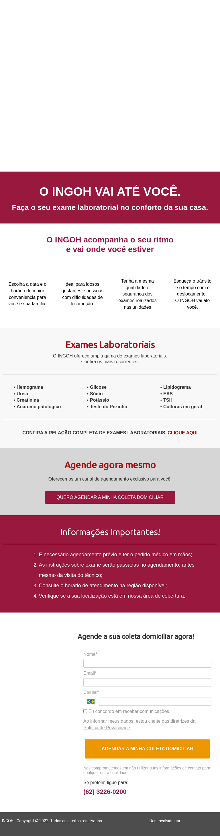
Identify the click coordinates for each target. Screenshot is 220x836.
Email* (90, 673)
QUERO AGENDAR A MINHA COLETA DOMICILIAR (110, 497)
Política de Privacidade (106, 727)
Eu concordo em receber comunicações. (126, 711)
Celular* (91, 692)
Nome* (90, 654)
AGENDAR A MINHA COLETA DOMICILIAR (147, 748)
